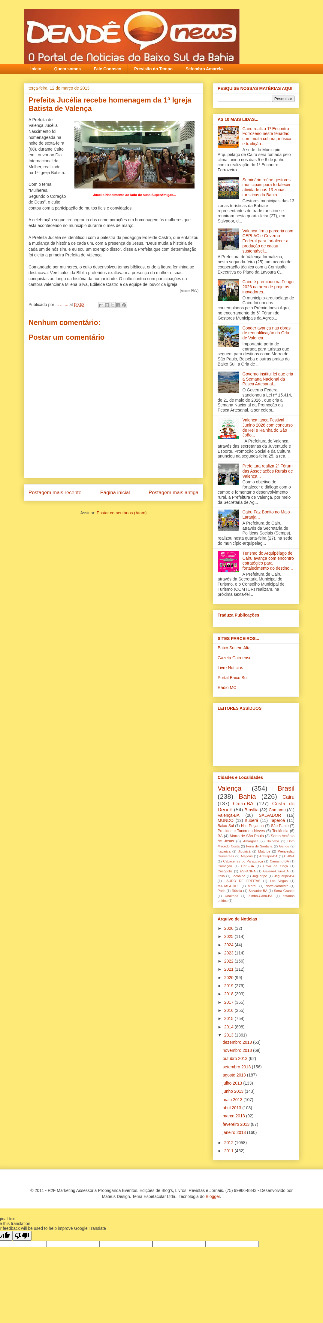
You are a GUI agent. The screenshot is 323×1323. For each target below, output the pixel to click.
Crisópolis (225, 871)
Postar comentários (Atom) (122, 512)
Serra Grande (284, 891)
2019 (229, 985)
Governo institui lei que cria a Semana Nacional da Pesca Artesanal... (268, 379)
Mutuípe (264, 851)
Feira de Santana (259, 846)
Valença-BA (229, 815)
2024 (229, 944)
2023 (229, 953)
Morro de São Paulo (247, 836)
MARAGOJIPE (229, 886)
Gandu (284, 846)
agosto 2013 (235, 1075)
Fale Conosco (107, 68)
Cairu (288, 797)
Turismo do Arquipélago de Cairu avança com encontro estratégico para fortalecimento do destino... (268, 561)
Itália (221, 876)
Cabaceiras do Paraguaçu (243, 861)
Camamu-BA (279, 861)
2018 (229, 993)
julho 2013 (233, 1083)
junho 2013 (234, 1091)
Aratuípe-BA (268, 856)
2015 (229, 1018)
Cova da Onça (275, 866)
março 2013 (234, 1115)
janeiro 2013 (235, 1132)
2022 (229, 961)
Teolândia (280, 831)
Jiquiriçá (244, 851)
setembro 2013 (237, 1066)
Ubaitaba (231, 896)
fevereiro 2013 (237, 1124)
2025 (229, 936)
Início (35, 68)
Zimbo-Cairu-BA (261, 896)
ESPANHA (248, 871)
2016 (229, 1010)
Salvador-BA (258, 891)
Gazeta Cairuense (235, 657)
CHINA (289, 856)
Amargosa (250, 841)
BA (220, 836)
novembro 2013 (238, 1050)
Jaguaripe (259, 876)
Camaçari (225, 866)
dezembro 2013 (238, 1042)
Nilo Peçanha (252, 826)
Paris (221, 891)
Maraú (252, 886)
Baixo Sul (226, 826)
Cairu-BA (243, 804)
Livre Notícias (230, 667)
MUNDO (226, 820)
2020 (229, 977)
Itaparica (224, 851)
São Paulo (280, 826)
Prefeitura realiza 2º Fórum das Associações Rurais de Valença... (268, 471)
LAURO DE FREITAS (242, 881)
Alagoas (246, 856)
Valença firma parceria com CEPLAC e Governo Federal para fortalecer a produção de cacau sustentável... (268, 240)
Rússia (237, 891)
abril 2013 (232, 1107)
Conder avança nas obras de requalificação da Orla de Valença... (267, 333)
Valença (229, 788)
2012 (229, 1142)
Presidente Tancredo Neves (241, 831)
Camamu (277, 809)
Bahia (247, 796)
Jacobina (238, 876)
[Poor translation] (22, 1236)
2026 (229, 928)
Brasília (252, 809)
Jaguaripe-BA (284, 876)
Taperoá (277, 820)
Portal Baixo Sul (233, 677)
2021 (229, 969)
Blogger (213, 1196)
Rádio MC (227, 687)
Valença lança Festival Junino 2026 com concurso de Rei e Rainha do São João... (268, 427)
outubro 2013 (236, 1058)
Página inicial (115, 492)
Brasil (286, 788)
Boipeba (273, 841)
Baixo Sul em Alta (234, 647)
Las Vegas (279, 881)
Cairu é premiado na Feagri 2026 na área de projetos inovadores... (268, 286)
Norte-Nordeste (276, 886)
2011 (229, 1150)
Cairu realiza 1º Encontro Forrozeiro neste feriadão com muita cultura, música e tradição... (267, 136)
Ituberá (251, 820)
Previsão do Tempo (153, 68)
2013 (229, 1035)
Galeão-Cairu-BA (276, 871)
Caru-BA (247, 866)
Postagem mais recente (55, 492)
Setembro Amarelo (204, 68)
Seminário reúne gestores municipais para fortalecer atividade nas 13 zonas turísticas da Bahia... (267, 187)
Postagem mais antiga (173, 492)
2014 (229, 1026)
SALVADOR (270, 815)
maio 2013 (233, 1099)
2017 (229, 1002)
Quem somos (67, 68)
